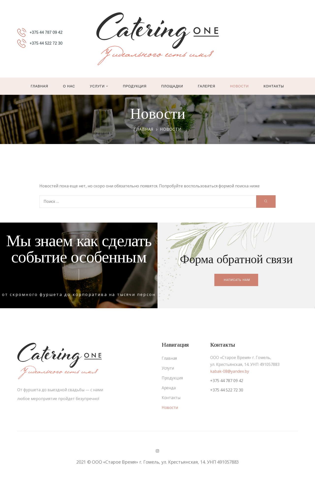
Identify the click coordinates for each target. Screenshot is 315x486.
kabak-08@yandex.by (229, 371)
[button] (236, 280)
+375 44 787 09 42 (226, 380)
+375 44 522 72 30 (226, 390)
